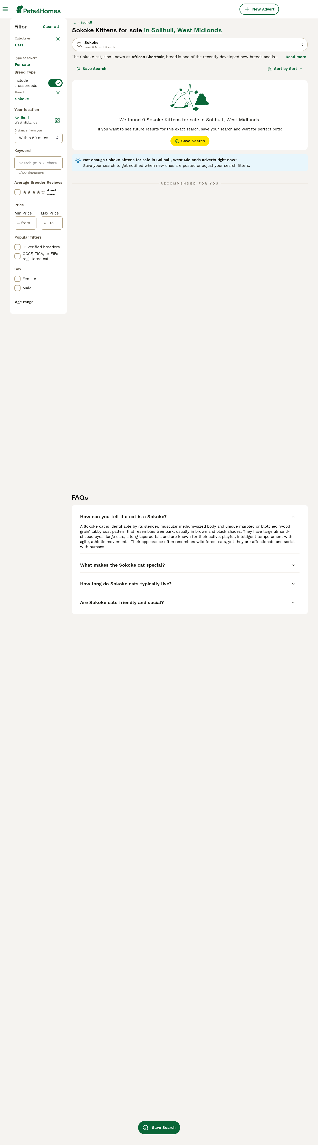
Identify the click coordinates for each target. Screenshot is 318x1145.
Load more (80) (48, 336)
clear (54, 216)
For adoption (31, 172)
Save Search (91, 158)
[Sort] (285, 158)
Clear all (51, 116)
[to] (52, 461)
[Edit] (57, 359)
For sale (26, 160)
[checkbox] (17, 243)
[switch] (55, 205)
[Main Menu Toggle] (5, 9)
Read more (296, 146)
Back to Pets (27, 127)
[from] (25, 461)
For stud (26, 184)
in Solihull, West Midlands (183, 119)
